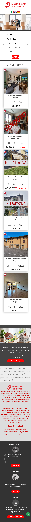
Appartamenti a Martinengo (23, 377)
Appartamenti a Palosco (6, 376)
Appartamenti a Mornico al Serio (8, 371)
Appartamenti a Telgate (20, 373)
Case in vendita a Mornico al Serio (18, 370)
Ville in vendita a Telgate (24, 371)
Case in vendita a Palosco (17, 374)
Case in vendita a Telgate (7, 373)
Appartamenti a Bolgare (11, 368)
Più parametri (14, 52)
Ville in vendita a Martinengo (21, 376)
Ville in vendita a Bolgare (13, 367)
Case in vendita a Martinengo (8, 377)
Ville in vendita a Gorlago (7, 379)
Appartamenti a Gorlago (6, 380)
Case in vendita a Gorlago (21, 379)
